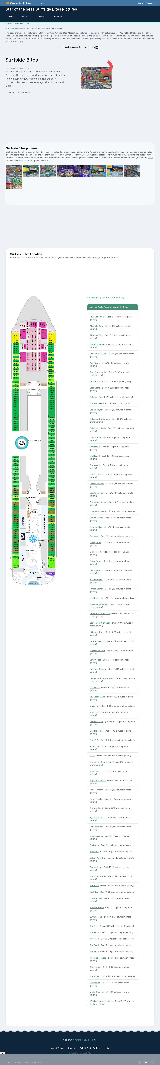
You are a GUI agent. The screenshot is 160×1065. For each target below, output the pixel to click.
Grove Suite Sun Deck (100, 613)
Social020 (94, 845)
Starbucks (94, 885)
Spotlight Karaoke (98, 876)
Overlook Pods (96, 731)
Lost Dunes (95, 687)
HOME (7, 28)
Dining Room (95, 542)
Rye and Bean (96, 817)
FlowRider (94, 598)
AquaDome (95, 363)
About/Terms (57, 1048)
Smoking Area (96, 836)
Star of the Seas (34, 28)
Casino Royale (96, 410)
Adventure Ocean (98, 354)
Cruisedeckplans (20, 3)
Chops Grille (95, 465)
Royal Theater (96, 790)
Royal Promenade (98, 780)
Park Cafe (94, 740)
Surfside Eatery (97, 907)
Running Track (96, 808)
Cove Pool (94, 511)
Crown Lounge (96, 518)
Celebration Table (98, 428)
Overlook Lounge (98, 721)
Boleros (93, 397)
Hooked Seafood (97, 641)
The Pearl (94, 932)
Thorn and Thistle (98, 958)
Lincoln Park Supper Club (102, 678)
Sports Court (96, 867)
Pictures (46, 28)
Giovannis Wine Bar (99, 604)
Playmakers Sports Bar (100, 762)
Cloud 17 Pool (96, 474)
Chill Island (95, 447)
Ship (11, 16)
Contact (71, 1048)
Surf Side (94, 892)
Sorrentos (94, 851)
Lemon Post (95, 660)
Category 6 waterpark (100, 419)
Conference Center (98, 502)
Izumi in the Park (97, 650)
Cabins (40, 16)
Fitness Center (96, 589)
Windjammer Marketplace (101, 1001)
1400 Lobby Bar (97, 317)
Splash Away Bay (98, 858)
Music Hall (94, 706)
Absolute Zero (96, 326)
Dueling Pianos (96, 570)
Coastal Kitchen (97, 483)
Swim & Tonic (96, 917)
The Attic (94, 926)
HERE (150, 157)
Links (39, 3)
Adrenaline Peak (97, 344)
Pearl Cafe (94, 746)
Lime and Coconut (98, 669)
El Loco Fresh (96, 579)
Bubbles (93, 403)
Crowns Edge (96, 527)
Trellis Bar (94, 976)
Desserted (94, 536)
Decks (24, 16)
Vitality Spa (95, 982)
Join (107, 1048)
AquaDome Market (98, 372)
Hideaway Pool (96, 632)
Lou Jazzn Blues (97, 697)
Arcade (93, 381)
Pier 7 (92, 755)
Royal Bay (94, 771)
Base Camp (95, 388)
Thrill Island (95, 967)
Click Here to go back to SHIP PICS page (106, 297)
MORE (56, 16)
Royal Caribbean (19, 28)
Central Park (95, 437)
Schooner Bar (96, 827)
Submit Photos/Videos (90, 1048)
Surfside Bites (96, 898)
